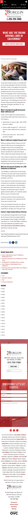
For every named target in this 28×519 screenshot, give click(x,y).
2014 (3, 323)
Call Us (4, 4)
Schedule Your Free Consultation (14, 44)
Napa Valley (20, 439)
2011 (3, 332)
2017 (3, 315)
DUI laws (21, 98)
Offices (23, 4)
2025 (3, 291)
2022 (3, 300)
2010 (3, 335)
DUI (15, 59)
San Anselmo (13, 463)
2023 (3, 297)
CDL (3, 276)
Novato (15, 458)
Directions (13, 366)
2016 (3, 317)
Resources (14, 502)
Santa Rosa (5, 443)
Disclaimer (14, 506)
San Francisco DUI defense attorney (14, 225)
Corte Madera (6, 452)
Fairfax (20, 452)
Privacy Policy (14, 504)
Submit (13, 419)
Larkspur (15, 456)
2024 (3, 294)
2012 (3, 329)
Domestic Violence (7, 278)
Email (14, 4)
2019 (3, 309)
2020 (3, 306)
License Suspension (7, 282)
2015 (3, 320)
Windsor (4, 467)
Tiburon (18, 465)
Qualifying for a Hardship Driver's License (13, 262)
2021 (3, 303)
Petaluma (7, 461)
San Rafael (17, 434)
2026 (3, 289)
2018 (3, 312)
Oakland (23, 434)
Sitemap (14, 508)
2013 (3, 326)
